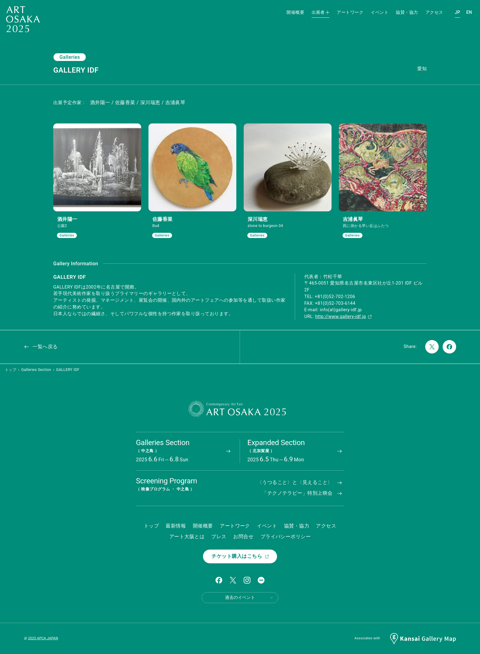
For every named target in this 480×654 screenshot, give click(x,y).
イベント (379, 12)
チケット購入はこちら (240, 556)
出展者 (320, 12)
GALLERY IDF (67, 370)
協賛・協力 (407, 12)
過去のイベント (249, 597)
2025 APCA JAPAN (43, 638)
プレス (218, 536)
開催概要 (295, 12)
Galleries (69, 57)
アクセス (434, 12)
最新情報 (176, 526)
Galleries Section (36, 370)
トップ (10, 370)
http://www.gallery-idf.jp (343, 316)
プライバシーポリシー (286, 536)
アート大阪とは (186, 536)
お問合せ (243, 536)
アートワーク (350, 12)
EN (469, 12)
